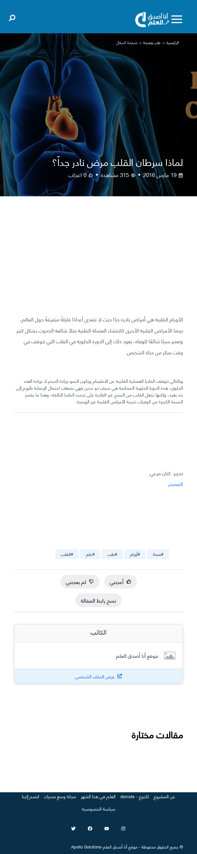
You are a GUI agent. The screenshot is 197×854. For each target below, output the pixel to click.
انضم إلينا (30, 796)
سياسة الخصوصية (98, 808)
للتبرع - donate (134, 796)
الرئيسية (172, 42)
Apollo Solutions (86, 846)
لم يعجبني (80, 581)
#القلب (67, 554)
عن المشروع (164, 796)
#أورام (135, 554)
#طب (112, 554)
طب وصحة (151, 42)
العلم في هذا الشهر (98, 796)
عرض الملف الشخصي (95, 676)
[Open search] (12, 16)
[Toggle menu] (176, 19)
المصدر (175, 483)
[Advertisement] (98, 260)
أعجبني (120, 581)
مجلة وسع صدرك (60, 796)
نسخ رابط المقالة (98, 600)
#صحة (158, 554)
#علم (90, 554)
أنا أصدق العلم (115, 846)
